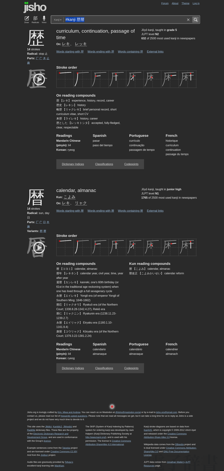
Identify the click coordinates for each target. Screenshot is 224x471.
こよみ (70, 197)
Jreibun (44, 455)
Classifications (104, 164)
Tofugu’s (69, 462)
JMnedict (67, 426)
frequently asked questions (74, 416)
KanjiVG (148, 430)
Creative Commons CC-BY (64, 451)
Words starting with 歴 (70, 51)
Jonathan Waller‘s (176, 462)
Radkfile (31, 430)
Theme (186, 3)
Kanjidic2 (57, 426)
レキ (66, 44)
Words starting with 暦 (70, 210)
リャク (81, 203)
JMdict (48, 426)
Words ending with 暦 (101, 210)
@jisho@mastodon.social (128, 412)
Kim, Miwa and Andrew (69, 412)
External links (155, 51)
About (175, 3)
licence (47, 441)
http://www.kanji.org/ (95, 437)
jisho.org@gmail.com (166, 412)
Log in (196, 3)
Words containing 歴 (130, 51)
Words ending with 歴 (101, 51)
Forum (165, 3)
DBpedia (179, 444)
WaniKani (59, 465)
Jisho (35, 7)
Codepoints (131, 164)
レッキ (81, 44)
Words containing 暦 (130, 210)
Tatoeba (66, 448)
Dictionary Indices (73, 164)
